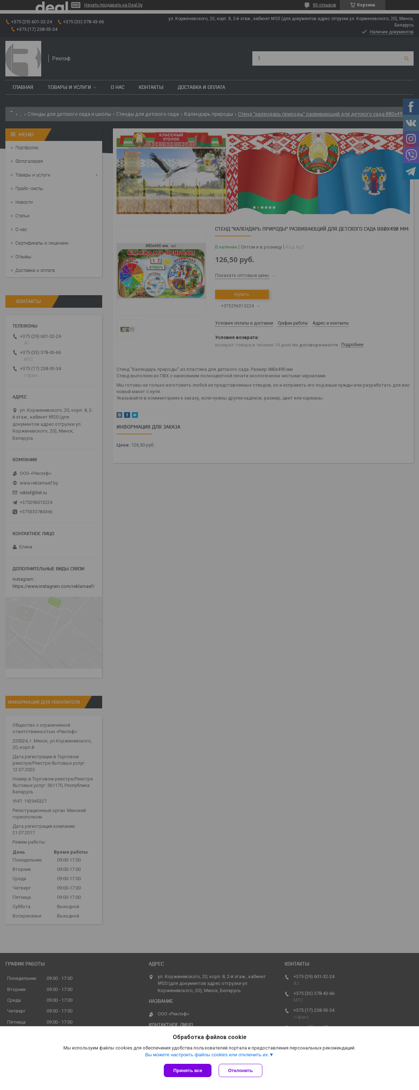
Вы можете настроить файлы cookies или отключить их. (207, 1054)
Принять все (187, 1070)
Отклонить (240, 1070)
